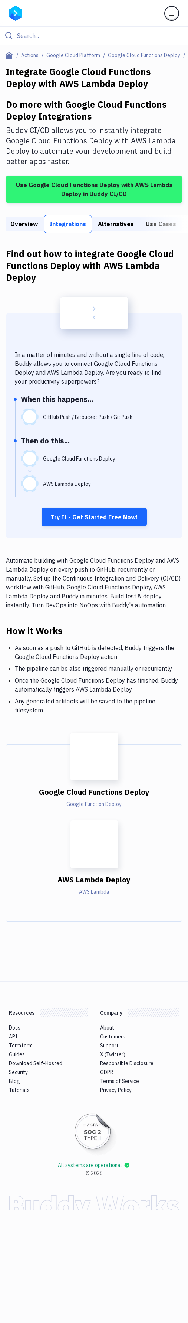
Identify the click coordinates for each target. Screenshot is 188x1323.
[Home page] (10, 55)
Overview (24, 224)
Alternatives (116, 224)
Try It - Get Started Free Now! (94, 517)
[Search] (100, 35)
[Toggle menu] (171, 13)
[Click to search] (94, 36)
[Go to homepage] (15, 12)
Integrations (68, 224)
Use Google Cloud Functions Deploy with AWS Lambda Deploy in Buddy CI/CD (94, 189)
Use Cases (161, 224)
